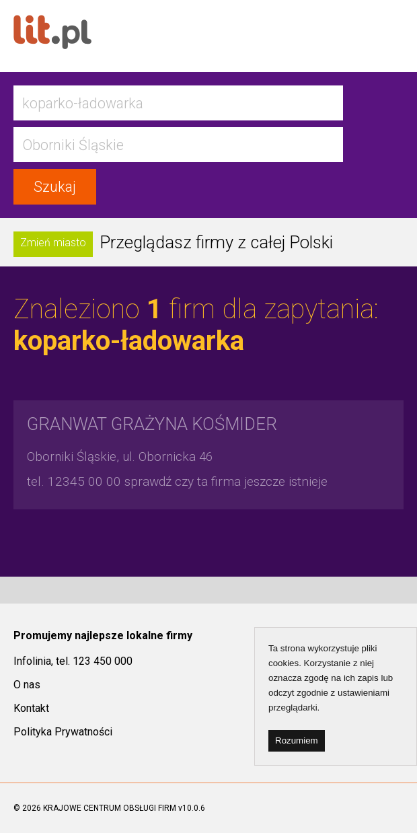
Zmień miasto (53, 242)
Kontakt (31, 708)
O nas (26, 684)
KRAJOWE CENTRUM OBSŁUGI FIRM (109, 808)
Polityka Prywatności (62, 731)
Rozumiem (296, 740)
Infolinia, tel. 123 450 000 (72, 661)
